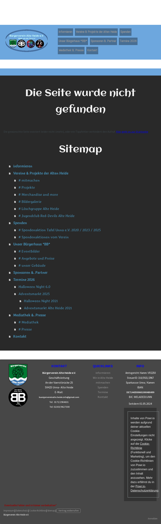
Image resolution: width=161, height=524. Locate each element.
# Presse (25, 329)
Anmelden (152, 518)
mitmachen (103, 382)
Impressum (9, 510)
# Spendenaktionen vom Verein (44, 237)
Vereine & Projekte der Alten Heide (96, 32)
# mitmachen (29, 180)
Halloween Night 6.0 (34, 287)
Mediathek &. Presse (71, 50)
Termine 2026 (128, 41)
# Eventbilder (29, 251)
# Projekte (27, 187)
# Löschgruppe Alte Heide (39, 209)
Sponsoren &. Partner (103, 41)
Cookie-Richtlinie (37, 510)
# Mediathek (29, 322)
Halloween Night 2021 (41, 301)
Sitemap (51, 510)
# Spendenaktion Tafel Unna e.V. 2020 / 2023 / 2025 (60, 230)
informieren (65, 32)
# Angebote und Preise (36, 258)
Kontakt (92, 50)
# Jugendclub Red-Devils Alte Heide (47, 216)
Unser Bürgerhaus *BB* (73, 41)
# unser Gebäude (32, 265)
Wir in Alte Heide (103, 377)
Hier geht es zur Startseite (132, 131)
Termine (103, 392)
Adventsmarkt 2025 (34, 294)
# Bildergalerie (30, 201)
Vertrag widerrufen (69, 510)
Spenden (125, 32)
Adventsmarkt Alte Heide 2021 (48, 308)
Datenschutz (22, 510)
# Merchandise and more (38, 194)
